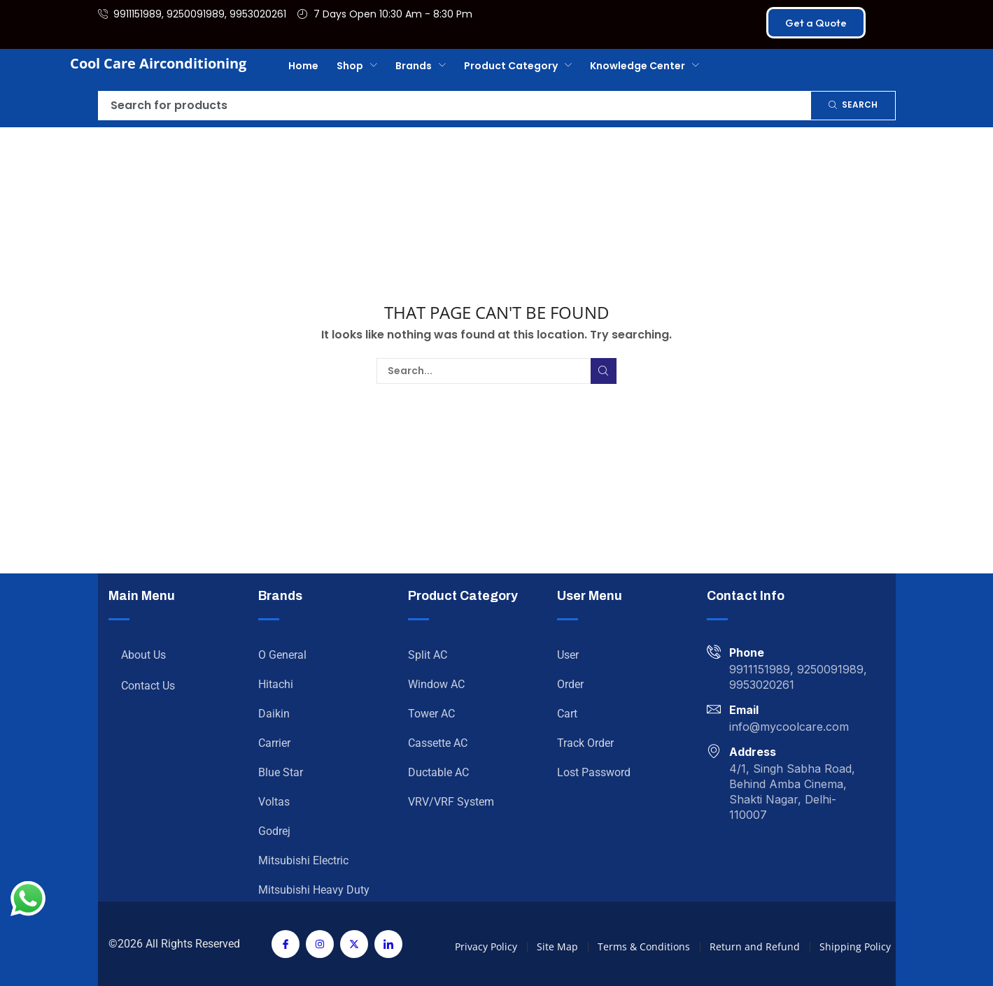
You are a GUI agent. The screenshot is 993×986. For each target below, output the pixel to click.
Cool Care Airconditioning (158, 63)
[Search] (853, 106)
